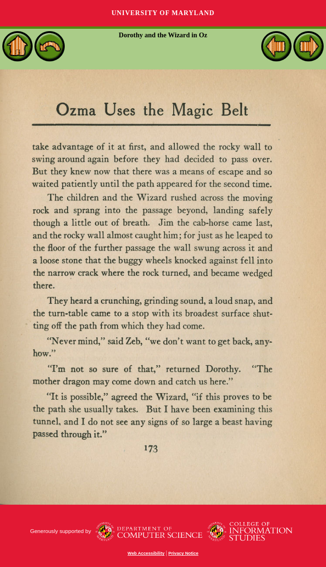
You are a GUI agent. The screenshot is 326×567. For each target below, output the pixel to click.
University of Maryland (163, 13)
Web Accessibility (146, 553)
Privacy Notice (183, 553)
